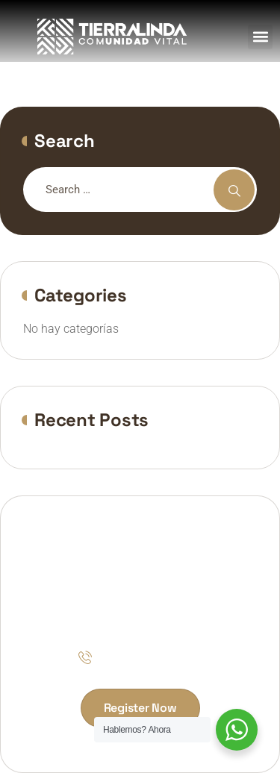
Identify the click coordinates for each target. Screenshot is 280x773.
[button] (260, 37)
